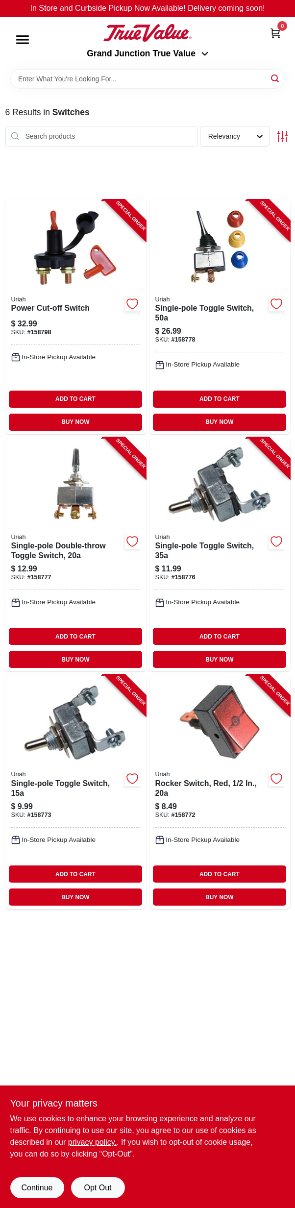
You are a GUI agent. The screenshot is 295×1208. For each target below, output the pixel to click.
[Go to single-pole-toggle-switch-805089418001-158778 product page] (219, 317)
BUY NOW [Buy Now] (75, 422)
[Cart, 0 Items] (275, 33)
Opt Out (97, 1187)
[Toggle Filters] (282, 136)
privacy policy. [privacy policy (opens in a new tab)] (92, 1142)
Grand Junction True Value (147, 53)
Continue (36, 1187)
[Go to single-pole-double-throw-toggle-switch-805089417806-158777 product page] (75, 555)
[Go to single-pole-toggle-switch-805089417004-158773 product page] (75, 792)
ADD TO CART (75, 398)
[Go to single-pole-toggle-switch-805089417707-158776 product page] (219, 555)
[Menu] (22, 39)
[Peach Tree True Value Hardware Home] (147, 33)
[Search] (276, 78)
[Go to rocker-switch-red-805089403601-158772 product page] (219, 792)
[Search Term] (147, 79)
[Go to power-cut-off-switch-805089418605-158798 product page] (75, 317)
